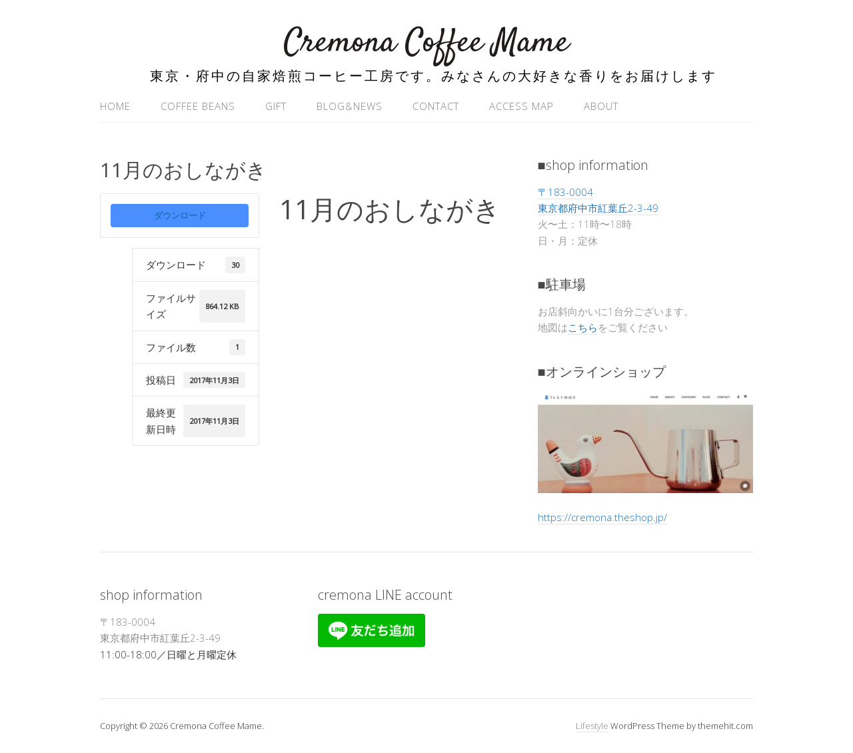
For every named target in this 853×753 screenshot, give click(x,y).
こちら (583, 327)
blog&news (350, 106)
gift (276, 106)
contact (436, 106)
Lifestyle (592, 726)
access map (521, 106)
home (115, 106)
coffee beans (198, 106)
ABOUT (601, 106)
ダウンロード (180, 215)
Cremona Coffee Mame (426, 43)
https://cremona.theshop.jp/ (602, 517)
